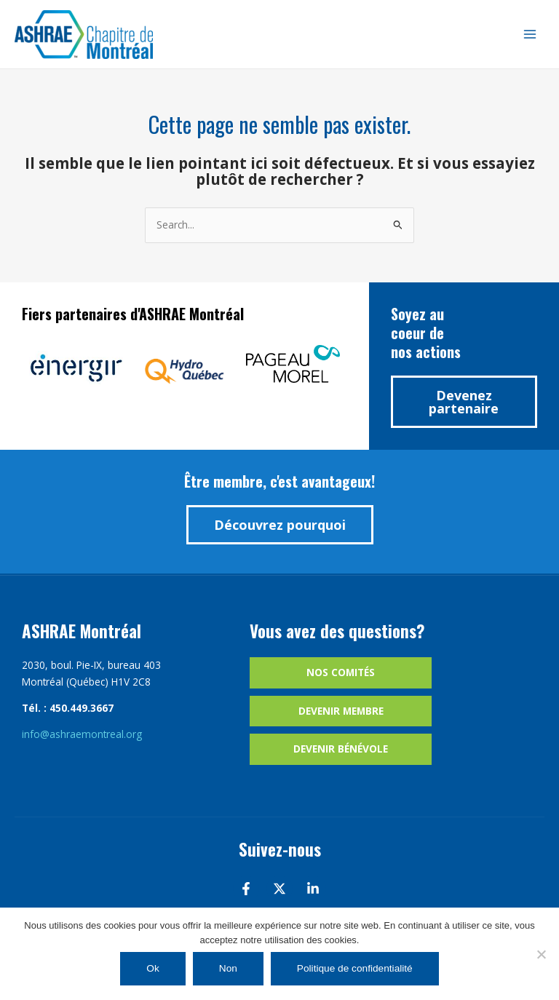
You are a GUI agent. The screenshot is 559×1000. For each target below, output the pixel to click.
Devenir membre (341, 711)
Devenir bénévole (340, 748)
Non (228, 968)
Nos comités (340, 672)
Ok (152, 968)
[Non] (541, 954)
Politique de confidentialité (355, 968)
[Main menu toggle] (530, 34)
